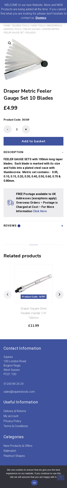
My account (11, 416)
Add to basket (33, 141)
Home (7, 25)
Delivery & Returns (15, 411)
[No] (60, 477)
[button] (9, 43)
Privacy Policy (12, 421)
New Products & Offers (18, 445)
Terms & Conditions (16, 426)
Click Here (40, 211)
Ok (34, 482)
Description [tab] (13, 152)
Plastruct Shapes (14, 456)
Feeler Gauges (31, 29)
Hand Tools (38, 25)
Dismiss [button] (41, 18)
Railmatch (10, 451)
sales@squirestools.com (19, 391)
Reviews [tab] (12, 225)
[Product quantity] (17, 129)
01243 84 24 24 (13, 383)
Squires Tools (20, 25)
